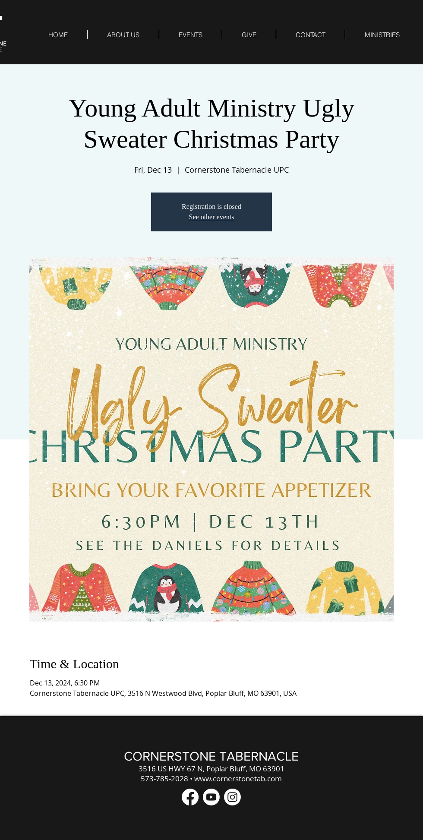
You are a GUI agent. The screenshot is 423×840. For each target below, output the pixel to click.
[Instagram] (232, 797)
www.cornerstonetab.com (238, 778)
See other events (211, 217)
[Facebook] (190, 797)
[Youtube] (211, 797)
